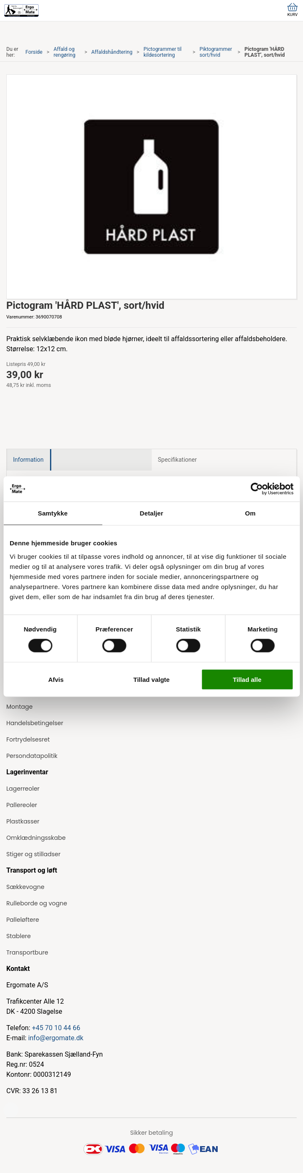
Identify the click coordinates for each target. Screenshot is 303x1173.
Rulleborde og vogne (36, 903)
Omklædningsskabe (36, 838)
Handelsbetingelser (34, 723)
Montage (19, 706)
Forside (34, 52)
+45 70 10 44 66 (56, 1028)
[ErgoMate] (21, 10)
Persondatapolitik (32, 756)
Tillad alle (247, 679)
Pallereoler (21, 805)
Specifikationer (177, 459)
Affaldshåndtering (111, 52)
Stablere (18, 936)
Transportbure (27, 952)
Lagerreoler (23, 788)
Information (28, 459)
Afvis (56, 679)
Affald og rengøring (64, 52)
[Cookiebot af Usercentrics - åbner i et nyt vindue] (256, 489)
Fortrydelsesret (28, 739)
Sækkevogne (25, 887)
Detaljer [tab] (151, 513)
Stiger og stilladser (33, 854)
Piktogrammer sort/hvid (216, 52)
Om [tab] (250, 513)
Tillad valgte (151, 679)
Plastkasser (23, 821)
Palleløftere (22, 919)
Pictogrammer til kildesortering (163, 52)
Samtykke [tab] (53, 513)
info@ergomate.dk (55, 1038)
